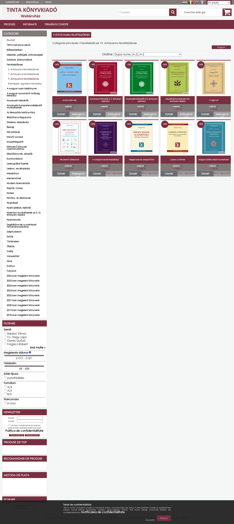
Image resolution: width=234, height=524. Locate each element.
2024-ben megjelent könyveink (23, 285)
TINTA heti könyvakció (18, 45)
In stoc (11, 403)
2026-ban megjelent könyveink (23, 275)
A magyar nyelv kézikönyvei (22, 88)
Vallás (10, 251)
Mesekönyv (13, 173)
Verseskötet (13, 256)
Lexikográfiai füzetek (17, 163)
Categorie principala (65, 43)
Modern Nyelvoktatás (18, 183)
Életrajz (10, 127)
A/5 (9, 390)
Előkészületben (14, 50)
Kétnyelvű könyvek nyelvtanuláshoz (17, 147)
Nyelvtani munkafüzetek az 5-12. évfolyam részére (24, 213)
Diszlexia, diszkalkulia (18, 122)
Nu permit (150, 520)
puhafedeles (15, 377)
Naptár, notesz (15, 188)
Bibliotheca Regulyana (19, 117)
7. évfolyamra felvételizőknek (23, 74)
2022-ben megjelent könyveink (23, 295)
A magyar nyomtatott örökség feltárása (23, 94)
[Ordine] (147, 54)
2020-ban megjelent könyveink (23, 305)
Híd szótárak (13, 132)
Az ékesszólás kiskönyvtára (21, 112)
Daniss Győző (16, 340)
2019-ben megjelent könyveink (23, 310)
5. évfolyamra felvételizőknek (23, 69)
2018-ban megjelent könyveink (23, 315)
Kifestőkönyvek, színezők (19, 153)
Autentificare (12, 2)
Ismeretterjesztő (15, 142)
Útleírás (10, 246)
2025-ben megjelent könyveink (23, 280)
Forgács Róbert (17, 344)
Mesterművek (14, 178)
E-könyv (11, 266)
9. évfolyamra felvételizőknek (23, 79)
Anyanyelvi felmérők (17, 100)
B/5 (9, 394)
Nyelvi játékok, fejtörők (19, 207)
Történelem (13, 241)
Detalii (61, 114)
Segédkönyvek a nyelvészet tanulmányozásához (21, 225)
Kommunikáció (15, 158)
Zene (9, 261)
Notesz (10, 193)
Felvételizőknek (90, 43)
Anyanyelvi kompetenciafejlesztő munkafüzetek (24, 106)
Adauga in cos (78, 115)
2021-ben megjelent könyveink (23, 300)
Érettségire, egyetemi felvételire (25, 83)
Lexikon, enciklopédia (18, 168)
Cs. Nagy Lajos (17, 337)
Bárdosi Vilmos (16, 333)
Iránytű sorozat (15, 137)
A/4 (9, 387)
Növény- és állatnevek (19, 198)
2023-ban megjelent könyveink (23, 290)
